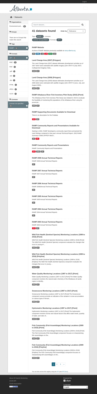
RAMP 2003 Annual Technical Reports (47, 222)
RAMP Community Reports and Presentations (50, 145)
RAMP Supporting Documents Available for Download (53, 112)
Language (66, 384)
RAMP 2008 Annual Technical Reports (47, 158)
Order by (64, 31)
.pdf (46, 53)
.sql (55, 53)
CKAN (67, 380)
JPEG (38, 151)
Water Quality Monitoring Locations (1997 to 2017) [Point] (55, 274)
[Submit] (82, 25)
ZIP (33, 53)
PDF (34, 119)
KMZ (34, 71)
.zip (42, 53)
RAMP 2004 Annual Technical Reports (47, 209)
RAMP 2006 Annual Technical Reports (47, 183)
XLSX (50, 53)
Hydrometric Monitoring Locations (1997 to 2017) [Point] (54, 308)
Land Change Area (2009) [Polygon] (46, 77)
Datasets (18, 17)
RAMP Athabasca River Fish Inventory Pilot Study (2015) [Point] (57, 95)
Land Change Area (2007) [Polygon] (46, 60)
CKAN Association (15, 384)
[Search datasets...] (56, 25)
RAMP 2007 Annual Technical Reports (47, 171)
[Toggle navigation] (85, 8)
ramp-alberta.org (70, 50)
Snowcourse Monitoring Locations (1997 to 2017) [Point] (54, 291)
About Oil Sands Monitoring (18, 378)
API (58, 371)
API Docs (64, 371)
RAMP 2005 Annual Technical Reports (47, 196)
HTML (37, 53)
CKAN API (12, 381)
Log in (84, 1)
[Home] (11, 17)
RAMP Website (38, 47)
